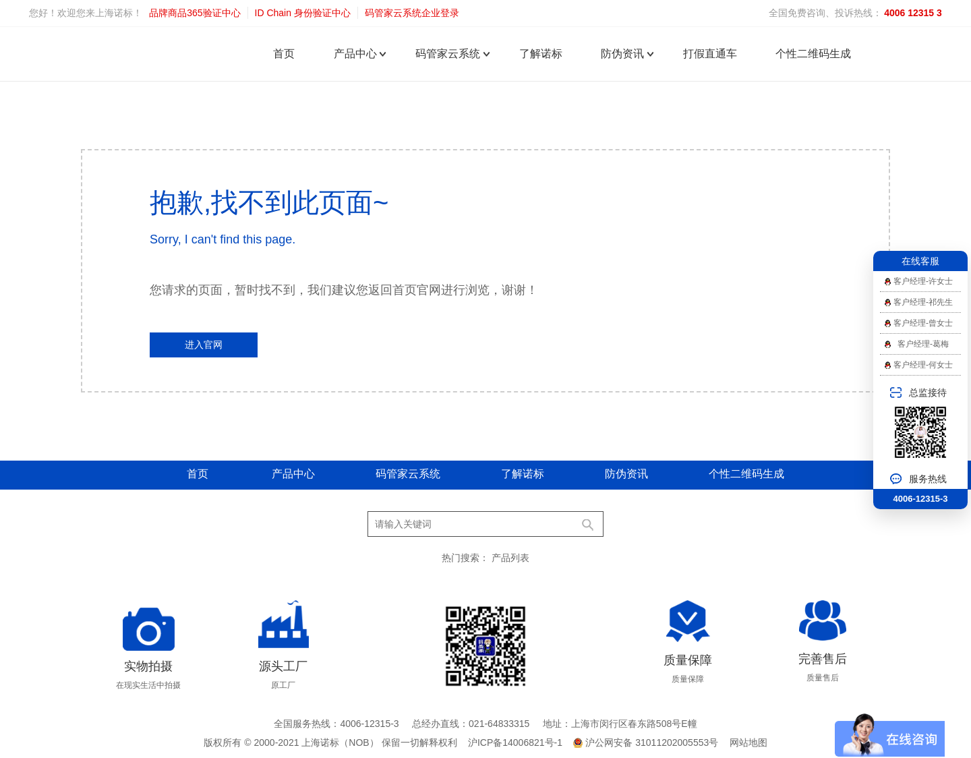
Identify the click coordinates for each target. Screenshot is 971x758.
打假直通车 (710, 53)
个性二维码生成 (813, 53)
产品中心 (355, 53)
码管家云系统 (447, 53)
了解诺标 (540, 53)
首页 (284, 53)
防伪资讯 (622, 53)
